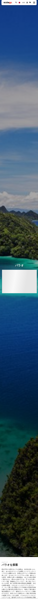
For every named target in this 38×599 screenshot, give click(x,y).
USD (23, 2)
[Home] (8, 3)
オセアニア (5, 562)
